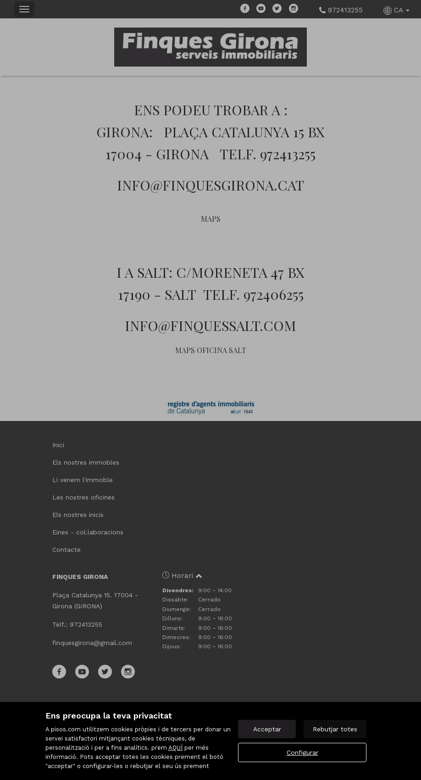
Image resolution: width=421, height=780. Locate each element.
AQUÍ (175, 747)
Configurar (302, 752)
